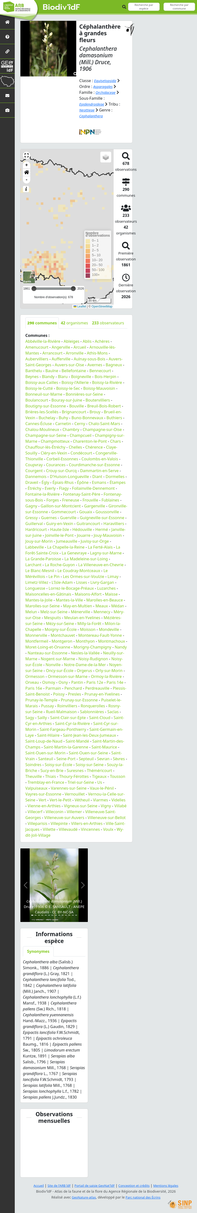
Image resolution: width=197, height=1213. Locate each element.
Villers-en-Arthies (87, 823)
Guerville (68, 517)
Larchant (33, 564)
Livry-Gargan (102, 582)
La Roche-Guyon (60, 564)
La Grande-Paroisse (43, 559)
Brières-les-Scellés (42, 412)
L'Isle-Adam (62, 582)
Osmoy (48, 682)
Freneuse (70, 500)
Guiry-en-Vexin (59, 523)
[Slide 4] (42, 915)
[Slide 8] (56, 915)
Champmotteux (55, 441)
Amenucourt (36, 347)
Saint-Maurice (104, 747)
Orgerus (84, 670)
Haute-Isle (59, 529)
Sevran (103, 758)
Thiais (50, 776)
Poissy (59, 694)
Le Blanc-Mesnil (39, 570)
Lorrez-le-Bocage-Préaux (71, 588)
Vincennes (90, 829)
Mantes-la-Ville (69, 600)
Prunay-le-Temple (41, 700)
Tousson (117, 776)
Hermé (101, 529)
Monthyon (85, 641)
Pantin (77, 682)
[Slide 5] (46, 915)
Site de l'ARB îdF (55, 1185)
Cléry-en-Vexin (54, 453)
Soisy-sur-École (58, 764)
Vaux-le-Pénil (102, 788)
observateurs (108, 323)
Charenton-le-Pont (90, 441)
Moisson (87, 629)
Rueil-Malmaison (61, 711)
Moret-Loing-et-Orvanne (47, 647)
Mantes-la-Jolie (39, 600)
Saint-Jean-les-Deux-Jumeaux (89, 735)
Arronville (74, 353)
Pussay (47, 706)
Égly (45, 482)
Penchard (73, 688)
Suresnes (75, 770)
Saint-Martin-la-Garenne (66, 747)
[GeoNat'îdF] (7, 66)
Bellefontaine (73, 370)
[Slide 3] (39, 915)
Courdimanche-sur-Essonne (94, 464)
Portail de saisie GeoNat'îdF (93, 1185)
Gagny (31, 506)
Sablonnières (92, 711)
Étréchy (34, 488)
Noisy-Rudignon (93, 659)
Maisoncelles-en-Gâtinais (48, 594)
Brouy (95, 412)
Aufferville (61, 359)
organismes (74, 323)
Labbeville (34, 547)
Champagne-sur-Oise (102, 429)
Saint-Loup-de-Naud (43, 741)
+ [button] (26, 165)
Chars (115, 441)
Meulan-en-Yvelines (82, 617)
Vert (42, 800)
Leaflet (80, 306)
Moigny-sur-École (61, 629)
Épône (83, 482)
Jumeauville (66, 541)
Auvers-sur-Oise (69, 365)
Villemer (74, 811)
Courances (55, 464)
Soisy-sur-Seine (90, 764)
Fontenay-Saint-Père (81, 494)
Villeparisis (37, 823)
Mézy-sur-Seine (60, 623)
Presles (74, 694)
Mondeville (109, 629)
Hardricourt (36, 529)
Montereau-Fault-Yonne (100, 635)
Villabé (120, 806)
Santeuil (45, 758)
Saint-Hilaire (48, 735)
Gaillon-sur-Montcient (61, 506)
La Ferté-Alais (100, 547)
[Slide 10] (63, 915)
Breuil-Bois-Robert (104, 406)
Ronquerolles (93, 706)
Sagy (29, 717)
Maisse (111, 594)
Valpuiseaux (36, 788)
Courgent (34, 470)
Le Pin (54, 576)
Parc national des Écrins (144, 1197)
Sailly (42, 717)
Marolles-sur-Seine (42, 606)
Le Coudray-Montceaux (79, 570)
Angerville (61, 347)
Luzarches (106, 588)
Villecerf (35, 811)
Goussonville (107, 512)
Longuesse (35, 588)
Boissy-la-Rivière (107, 382)
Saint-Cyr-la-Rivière (72, 723)
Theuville (33, 776)
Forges (52, 500)
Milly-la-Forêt (89, 623)
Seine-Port (66, 758)
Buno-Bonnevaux (87, 417)
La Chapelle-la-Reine (66, 547)
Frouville (90, 500)
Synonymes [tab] (38, 951)
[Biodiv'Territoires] (7, 81)
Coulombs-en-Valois (99, 459)
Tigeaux (99, 776)
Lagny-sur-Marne (106, 553)
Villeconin (54, 811)
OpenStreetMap (101, 306)
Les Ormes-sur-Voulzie (83, 576)
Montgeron (62, 641)
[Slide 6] (49, 915)
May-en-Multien (77, 606)
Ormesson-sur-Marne (67, 676)
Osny (63, 682)
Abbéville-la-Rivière (42, 341)
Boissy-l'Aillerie (75, 382)
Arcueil (80, 347)
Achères (102, 341)
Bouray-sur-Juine (66, 400)
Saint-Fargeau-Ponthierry (63, 729)
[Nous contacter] (7, 95)
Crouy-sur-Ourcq (61, 470)
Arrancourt (52, 353)
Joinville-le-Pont (59, 535)
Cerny (79, 423)
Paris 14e (114, 682)
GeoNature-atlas (82, 1197)
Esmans (99, 482)
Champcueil (80, 435)
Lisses (81, 582)
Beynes (32, 376)
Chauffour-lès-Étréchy (45, 447)
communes (42, 323)
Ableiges (71, 341)
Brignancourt (74, 412)
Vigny (106, 806)
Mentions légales (171, 1185)
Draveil (31, 482)
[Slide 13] (73, 915)
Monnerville (36, 635)
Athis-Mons (97, 353)
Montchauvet (63, 635)
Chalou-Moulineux (42, 429)
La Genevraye (74, 553)
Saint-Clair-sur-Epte (68, 717)
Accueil (32, 1185)
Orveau (32, 682)
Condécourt (81, 453)
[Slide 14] (76, 915)
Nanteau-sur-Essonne (47, 653)
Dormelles (115, 476)
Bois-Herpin (105, 376)
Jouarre (84, 535)
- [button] (26, 180)
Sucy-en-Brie (51, 770)
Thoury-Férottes (74, 776)
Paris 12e (94, 682)
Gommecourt (63, 512)
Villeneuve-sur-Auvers (64, 817)
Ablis (87, 341)
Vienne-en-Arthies (44, 806)
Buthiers (114, 417)
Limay (113, 576)
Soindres (33, 764)
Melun (31, 611)
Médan (117, 606)
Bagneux (114, 365)
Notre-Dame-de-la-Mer (85, 664)
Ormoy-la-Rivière (106, 676)
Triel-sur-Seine (81, 782)
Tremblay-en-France (46, 782)
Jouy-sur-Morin (39, 541)
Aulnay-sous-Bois (89, 359)
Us (99, 782)
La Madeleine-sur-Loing (86, 559)
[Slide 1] (32, 915)
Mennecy (101, 611)
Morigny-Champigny (92, 647)
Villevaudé (68, 829)
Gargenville (94, 506)
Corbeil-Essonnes (62, 459)
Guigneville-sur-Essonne (102, 517)
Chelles (75, 447)
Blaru (63, 376)
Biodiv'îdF (61, 7)
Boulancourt (36, 400)
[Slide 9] (59, 915)
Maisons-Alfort (88, 594)
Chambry (70, 429)
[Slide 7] (52, 915)
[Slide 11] (66, 915)
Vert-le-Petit (61, 800)
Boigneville (81, 376)
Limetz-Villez (36, 582)
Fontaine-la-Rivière (42, 494)
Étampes (117, 482)
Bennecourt (100, 370)
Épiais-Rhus (63, 482)
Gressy (31, 517)
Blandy (48, 376)
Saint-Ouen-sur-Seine (88, 753)
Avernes (94, 365)
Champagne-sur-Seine (45, 435)
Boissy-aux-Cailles (41, 382)
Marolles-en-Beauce (104, 600)
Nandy (121, 647)
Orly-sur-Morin (109, 670)
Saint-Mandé (77, 741)
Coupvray (34, 464)
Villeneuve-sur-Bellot (107, 817)
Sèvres (119, 758)
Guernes (49, 517)
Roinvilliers (67, 706)
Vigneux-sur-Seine (80, 806)
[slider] (73, 288)
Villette (49, 829)
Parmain (53, 688)
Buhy (63, 417)
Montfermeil (36, 641)
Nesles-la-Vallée (85, 653)
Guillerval (34, 523)
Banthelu (33, 370)
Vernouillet (75, 794)
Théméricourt (99, 770)
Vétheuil (82, 800)
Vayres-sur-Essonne (43, 794)
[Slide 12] (69, 915)
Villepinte (59, 823)
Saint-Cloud (99, 717)
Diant (97, 476)
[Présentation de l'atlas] (7, 36)
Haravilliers (114, 523)
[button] (26, 155)
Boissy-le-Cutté (39, 388)
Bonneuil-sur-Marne (43, 394)
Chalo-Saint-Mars (104, 423)
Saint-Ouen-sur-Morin (45, 753)
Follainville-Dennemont (93, 488)
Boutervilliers (98, 400)
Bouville (76, 406)
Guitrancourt (88, 523)
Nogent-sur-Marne (58, 659)
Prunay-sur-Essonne (79, 700)
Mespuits (52, 617)
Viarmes (100, 800)
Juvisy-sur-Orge (95, 541)
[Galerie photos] (7, 110)
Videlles (118, 800)
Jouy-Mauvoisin (108, 535)
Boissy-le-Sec (68, 388)
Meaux (101, 606)
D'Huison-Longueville (69, 476)
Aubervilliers (36, 359)
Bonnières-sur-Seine (84, 394)
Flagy (64, 488)
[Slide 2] (36, 915)
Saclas (113, 711)
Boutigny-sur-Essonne (45, 406)
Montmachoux (111, 641)
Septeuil (86, 758)
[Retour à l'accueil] (7, 22)
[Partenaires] (7, 51)
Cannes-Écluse (38, 423)
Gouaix (85, 512)
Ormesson (35, 676)
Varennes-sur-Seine (69, 788)
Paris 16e (33, 688)
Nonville (53, 664)
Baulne (51, 370)
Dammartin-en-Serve (99, 470)
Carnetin (63, 423)
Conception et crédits (136, 1185)
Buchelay (47, 417)
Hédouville (82, 529)
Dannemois (35, 476)
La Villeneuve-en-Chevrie (100, 564)
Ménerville (80, 611)
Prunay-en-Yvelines (102, 694)
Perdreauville (97, 688)
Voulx (108, 829)
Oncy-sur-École (60, 670)
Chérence (94, 447)
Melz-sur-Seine (54, 611)
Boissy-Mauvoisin (99, 388)
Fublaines (110, 500)
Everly (50, 488)
